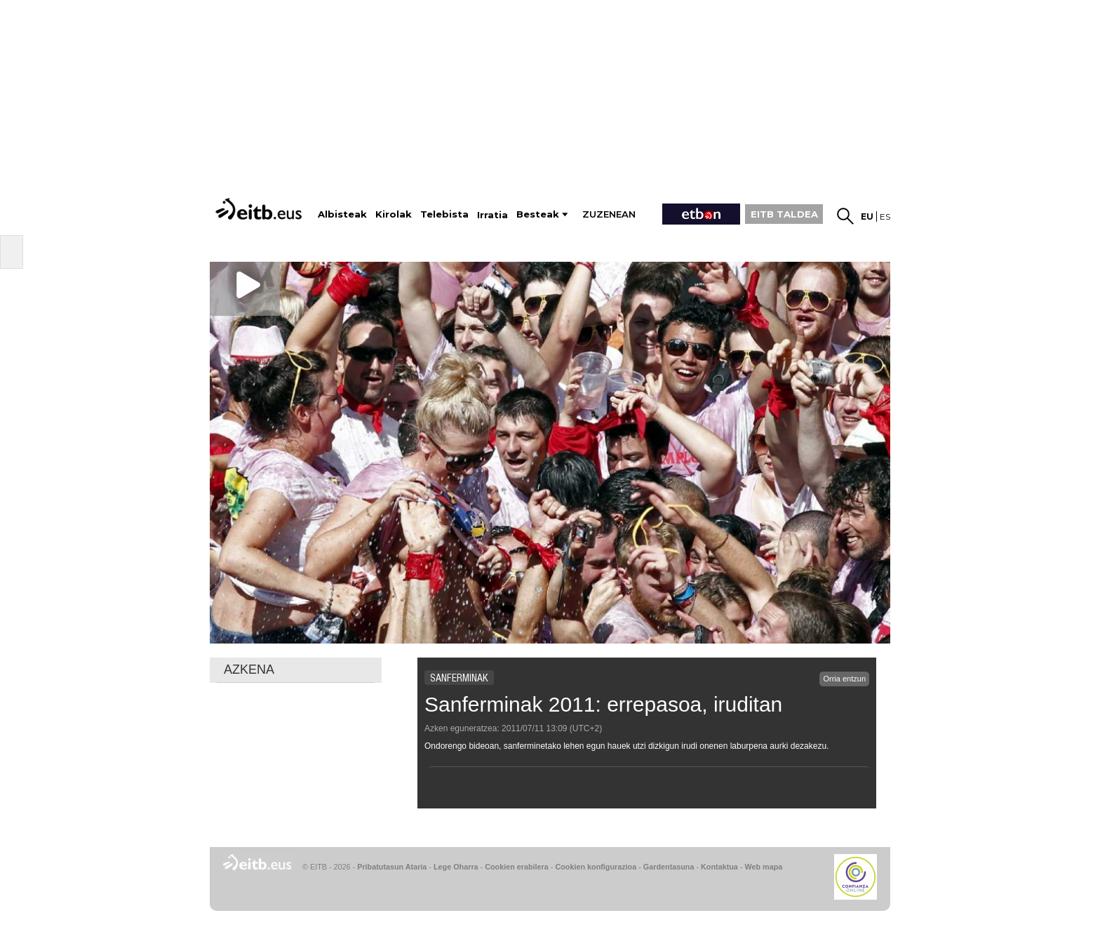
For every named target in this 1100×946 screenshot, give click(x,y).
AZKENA (249, 669)
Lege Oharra (456, 866)
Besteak (537, 214)
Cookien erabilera (517, 866)
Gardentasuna (669, 866)
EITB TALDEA (784, 214)
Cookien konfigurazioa (595, 866)
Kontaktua (719, 866)
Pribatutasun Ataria (392, 866)
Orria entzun (844, 678)
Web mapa (763, 866)
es (885, 216)
